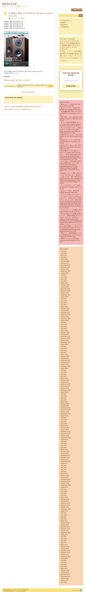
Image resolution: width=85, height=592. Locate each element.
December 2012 (65, 574)
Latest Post (77, 10)
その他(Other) (65, 27)
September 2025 (66, 271)
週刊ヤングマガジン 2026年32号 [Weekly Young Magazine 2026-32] (70, 108)
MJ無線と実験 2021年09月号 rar (26, 85)
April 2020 (64, 400)
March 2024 (64, 307)
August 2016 (64, 487)
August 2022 (64, 344)
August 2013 (64, 558)
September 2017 (66, 461)
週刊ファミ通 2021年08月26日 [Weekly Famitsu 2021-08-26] (23, 106)
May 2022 (64, 350)
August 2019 (64, 416)
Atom (12, 590)
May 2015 (64, 517)
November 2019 (65, 410)
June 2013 (64, 562)
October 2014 (65, 531)
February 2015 (65, 523)
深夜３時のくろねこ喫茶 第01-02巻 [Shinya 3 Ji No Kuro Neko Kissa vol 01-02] (71, 118)
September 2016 (66, 485)
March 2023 (64, 330)
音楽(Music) (64, 25)
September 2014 (66, 533)
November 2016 (65, 481)
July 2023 (63, 322)
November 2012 (65, 576)
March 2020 (64, 402)
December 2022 (65, 336)
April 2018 (64, 447)
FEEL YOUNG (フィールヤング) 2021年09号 (17, 109)
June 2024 (64, 301)
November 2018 (65, 433)
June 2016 (64, 491)
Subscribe (71, 86)
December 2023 (65, 313)
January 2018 (65, 453)
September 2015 (66, 509)
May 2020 (64, 398)
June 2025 (64, 277)
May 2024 (64, 303)
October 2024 (65, 293)
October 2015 (65, 507)
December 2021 (65, 360)
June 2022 (64, 348)
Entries (6, 590)
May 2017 (64, 469)
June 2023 (64, 324)
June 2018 (64, 443)
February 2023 (65, 332)
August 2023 (64, 320)
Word (24, 589)
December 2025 (65, 265)
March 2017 (64, 473)
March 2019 (64, 426)
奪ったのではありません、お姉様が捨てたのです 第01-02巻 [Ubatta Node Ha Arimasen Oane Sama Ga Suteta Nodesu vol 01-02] (71, 130)
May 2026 (64, 255)
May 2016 (64, 493)
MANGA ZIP (7, 589)
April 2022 (64, 352)
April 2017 (64, 471)
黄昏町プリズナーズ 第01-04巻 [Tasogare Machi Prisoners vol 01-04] (70, 240)
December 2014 (65, 527)
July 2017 (63, 465)
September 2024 (66, 295)
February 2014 (65, 546)
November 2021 (65, 362)
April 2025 (64, 281)
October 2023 (65, 316)
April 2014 (64, 543)
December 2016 (65, 479)
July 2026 (63, 251)
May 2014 (64, 541)
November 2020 (65, 386)
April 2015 (64, 519)
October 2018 (65, 435)
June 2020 (64, 396)
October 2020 (65, 388)
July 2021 (63, 370)
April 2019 (64, 424)
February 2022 (65, 356)
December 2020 (65, 384)
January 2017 (65, 477)
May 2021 (64, 374)
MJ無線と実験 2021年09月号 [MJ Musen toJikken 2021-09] (31, 14)
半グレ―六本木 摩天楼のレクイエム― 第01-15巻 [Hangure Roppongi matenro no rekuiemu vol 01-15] (70, 124)
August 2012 (64, 580)
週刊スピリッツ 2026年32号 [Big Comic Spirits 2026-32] (70, 105)
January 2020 (65, 406)
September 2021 (66, 366)
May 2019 (64, 422)
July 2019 (63, 418)
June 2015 (64, 515)
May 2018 (64, 445)
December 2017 (65, 455)
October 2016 (65, 483)
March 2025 (64, 283)
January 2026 (65, 263)
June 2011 (64, 582)
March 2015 (64, 521)
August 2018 (64, 439)
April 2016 (64, 495)
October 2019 (65, 412)
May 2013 (64, 564)
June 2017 (64, 467)
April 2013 (64, 566)
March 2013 (64, 568)
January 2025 (65, 287)
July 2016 (63, 489)
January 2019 (65, 430)
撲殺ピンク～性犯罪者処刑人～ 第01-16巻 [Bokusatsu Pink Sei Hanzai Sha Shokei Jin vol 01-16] (70, 235)
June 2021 (64, 372)
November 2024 (65, 291)
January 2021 (65, 382)
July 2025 (63, 275)
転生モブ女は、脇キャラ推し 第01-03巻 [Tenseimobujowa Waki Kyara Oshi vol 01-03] (71, 147)
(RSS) (9, 590)
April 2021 (64, 376)
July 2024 (63, 299)
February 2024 (65, 309)
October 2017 (65, 459)
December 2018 (65, 431)
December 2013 (65, 550)
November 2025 (65, 267)
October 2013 (65, 554)
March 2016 (64, 497)
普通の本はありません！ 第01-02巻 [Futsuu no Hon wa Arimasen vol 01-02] (71, 136)
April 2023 (64, 328)
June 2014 (64, 539)
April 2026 (64, 257)
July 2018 (63, 441)
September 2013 (66, 556)
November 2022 (65, 338)
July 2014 (63, 537)
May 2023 (64, 326)
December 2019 (65, 408)
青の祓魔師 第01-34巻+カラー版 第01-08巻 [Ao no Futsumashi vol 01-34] (70, 113)
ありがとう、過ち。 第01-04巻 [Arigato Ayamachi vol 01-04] (69, 191)
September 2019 (66, 414)
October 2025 (65, 269)
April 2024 (64, 305)
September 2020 (66, 390)
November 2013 (65, 552)
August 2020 (64, 392)
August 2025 (64, 273)
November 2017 (65, 457)
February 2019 (65, 428)
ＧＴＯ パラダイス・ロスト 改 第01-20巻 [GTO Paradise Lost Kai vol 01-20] (70, 187)
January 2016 (65, 501)
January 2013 (65, 572)
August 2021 (64, 368)
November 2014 (65, 529)
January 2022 (65, 358)
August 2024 (64, 297)
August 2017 (64, 463)
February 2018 (65, 451)
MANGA (23, 18)
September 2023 (66, 318)
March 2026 (64, 259)
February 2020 (65, 404)
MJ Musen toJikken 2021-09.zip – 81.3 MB (16, 80)
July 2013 (63, 560)
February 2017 (65, 475)
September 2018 (66, 437)
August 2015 (64, 511)
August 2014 (64, 535)
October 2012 (65, 578)
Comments (19, 590)
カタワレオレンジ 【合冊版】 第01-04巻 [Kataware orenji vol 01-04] (71, 210)
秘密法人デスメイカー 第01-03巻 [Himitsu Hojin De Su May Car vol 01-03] (70, 141)
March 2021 (64, 378)
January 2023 (65, 334)
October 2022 (65, 340)
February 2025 (65, 285)
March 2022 (64, 354)
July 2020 (63, 394)
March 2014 (64, 545)
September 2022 (66, 342)
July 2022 (63, 346)
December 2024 (65, 289)
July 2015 (63, 513)
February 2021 (65, 380)
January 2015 (65, 525)
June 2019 (64, 420)
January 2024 (65, 311)
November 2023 (65, 314)
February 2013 (65, 570)
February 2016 (65, 499)
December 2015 (65, 503)
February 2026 (65, 261)
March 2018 (64, 449)
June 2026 (64, 253)
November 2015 (65, 505)
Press (27, 589)
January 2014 (65, 548)
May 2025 (64, 279)
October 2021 (65, 364)
